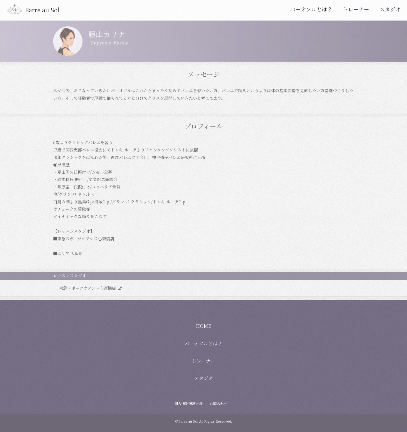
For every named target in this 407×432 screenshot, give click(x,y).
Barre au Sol (42, 10)
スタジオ (390, 9)
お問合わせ (218, 403)
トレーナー (356, 9)
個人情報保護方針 (188, 403)
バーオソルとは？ (311, 9)
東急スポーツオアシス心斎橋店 (88, 288)
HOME (203, 326)
